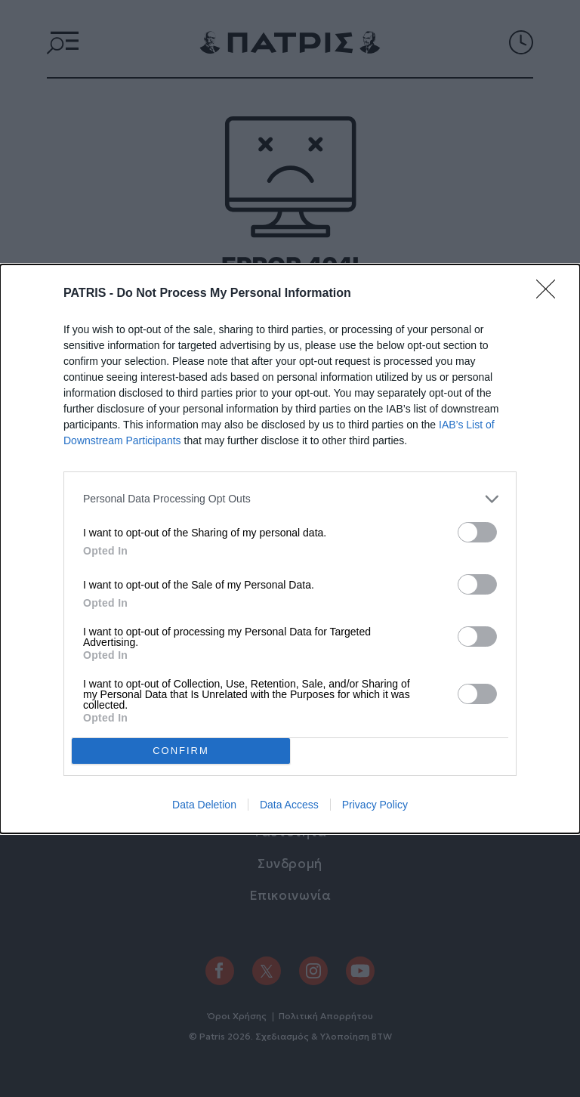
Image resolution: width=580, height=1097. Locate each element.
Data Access (289, 805)
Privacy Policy (375, 805)
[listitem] (290, 499)
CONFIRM (181, 750)
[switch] (477, 532)
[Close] (550, 294)
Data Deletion (204, 805)
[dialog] (290, 548)
